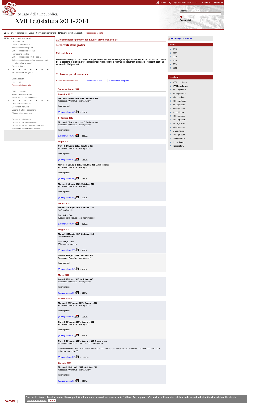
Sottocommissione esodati (23, 51)
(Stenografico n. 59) (66, 197)
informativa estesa (36, 400)
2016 (175, 57)
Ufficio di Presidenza (21, 44)
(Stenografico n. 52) (66, 357)
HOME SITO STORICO (212, 2)
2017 (175, 53)
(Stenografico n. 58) (66, 224)
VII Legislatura (179, 123)
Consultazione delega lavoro (24, 122)
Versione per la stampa (181, 38)
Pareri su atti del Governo (23, 94)
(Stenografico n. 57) (66, 250)
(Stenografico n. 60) (66, 179)
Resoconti (16, 82)
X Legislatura (178, 112)
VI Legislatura (179, 127)
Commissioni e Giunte (25, 33)
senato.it (163, 2)
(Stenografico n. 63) (66, 112)
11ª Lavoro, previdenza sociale (70, 33)
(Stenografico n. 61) (66, 160)
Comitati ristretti (19, 66)
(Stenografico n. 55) (66, 293)
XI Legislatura (179, 108)
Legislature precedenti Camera (184, 2)
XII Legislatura (179, 105)
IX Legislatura (179, 116)
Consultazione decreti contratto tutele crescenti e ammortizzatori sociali (28, 127)
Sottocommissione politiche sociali (26, 57)
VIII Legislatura (179, 120)
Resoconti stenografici (21, 85)
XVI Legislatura (179, 90)
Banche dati (185, 20)
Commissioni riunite (94, 81)
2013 (175, 68)
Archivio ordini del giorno (22, 72)
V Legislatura (178, 131)
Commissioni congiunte (119, 81)
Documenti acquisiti (20, 107)
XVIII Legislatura (180, 82)
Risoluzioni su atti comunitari (24, 97)
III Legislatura (179, 138)
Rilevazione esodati (20, 54)
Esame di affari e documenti (24, 110)
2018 (175, 49)
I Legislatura (178, 146)
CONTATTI (10, 401)
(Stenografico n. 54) (66, 317)
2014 (175, 64)
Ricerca (183, 11)
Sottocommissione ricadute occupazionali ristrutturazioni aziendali (30, 61)
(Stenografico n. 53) (66, 336)
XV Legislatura (179, 93)
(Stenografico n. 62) (66, 136)
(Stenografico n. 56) (66, 269)
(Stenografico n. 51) (66, 381)
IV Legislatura (179, 135)
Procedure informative (21, 104)
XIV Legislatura (179, 97)
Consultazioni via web (21, 119)
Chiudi (52, 400)
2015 (175, 60)
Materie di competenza (22, 113)
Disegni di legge (19, 91)
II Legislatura (178, 142)
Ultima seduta (18, 79)
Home (12, 33)
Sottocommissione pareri (22, 48)
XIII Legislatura (179, 101)
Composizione (18, 41)
